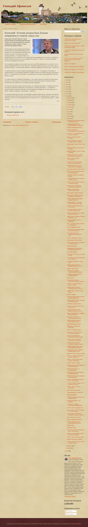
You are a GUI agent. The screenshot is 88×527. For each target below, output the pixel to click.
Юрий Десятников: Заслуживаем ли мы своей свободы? (76, 366)
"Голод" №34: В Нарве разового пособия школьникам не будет (74, 46)
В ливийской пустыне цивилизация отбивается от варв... (75, 121)
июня (68, 111)
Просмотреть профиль (70, 496)
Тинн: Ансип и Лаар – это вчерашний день (73, 369)
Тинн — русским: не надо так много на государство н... (76, 224)
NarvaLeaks (43, 24)
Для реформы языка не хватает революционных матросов (75, 155)
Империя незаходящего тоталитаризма (74, 69)
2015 (67, 86)
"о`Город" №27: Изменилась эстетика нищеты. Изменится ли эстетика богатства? (73, 60)
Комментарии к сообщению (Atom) (19, 125)
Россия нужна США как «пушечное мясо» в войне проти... (75, 430)
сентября (69, 104)
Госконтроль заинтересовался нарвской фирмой (74, 275)
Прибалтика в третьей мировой (72, 43)
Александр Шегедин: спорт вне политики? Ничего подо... (74, 210)
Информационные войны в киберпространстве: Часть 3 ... (75, 265)
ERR (58, 101)
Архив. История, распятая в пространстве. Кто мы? (74, 321)
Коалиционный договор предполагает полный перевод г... (76, 281)
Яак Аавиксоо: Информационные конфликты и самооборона (75, 195)
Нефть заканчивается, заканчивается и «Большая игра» (76, 130)
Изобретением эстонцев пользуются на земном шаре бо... (76, 301)
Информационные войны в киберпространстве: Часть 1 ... (75, 310)
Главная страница (10, 24)
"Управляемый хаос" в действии (75, 392)
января (69, 448)
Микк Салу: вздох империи (73, 390)
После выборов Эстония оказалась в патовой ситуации (76, 182)
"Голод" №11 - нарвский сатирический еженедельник (74, 405)
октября (69, 102)
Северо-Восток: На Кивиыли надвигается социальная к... (74, 186)
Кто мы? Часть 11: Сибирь (73, 363)
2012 (67, 93)
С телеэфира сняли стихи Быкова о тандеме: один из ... (76, 179)
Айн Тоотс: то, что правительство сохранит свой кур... (75, 134)
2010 (67, 451)
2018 (67, 80)
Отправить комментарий (13, 115)
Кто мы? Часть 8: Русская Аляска (75, 437)
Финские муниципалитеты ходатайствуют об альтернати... (75, 124)
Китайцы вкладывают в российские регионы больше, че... (75, 213)
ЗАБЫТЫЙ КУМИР (71, 394)
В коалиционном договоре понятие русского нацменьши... (75, 297)
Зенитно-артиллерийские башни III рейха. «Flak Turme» (75, 380)
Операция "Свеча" (71, 427)
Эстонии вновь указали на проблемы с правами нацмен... (75, 343)
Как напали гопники (72, 246)
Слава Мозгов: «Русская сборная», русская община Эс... (75, 373)
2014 (67, 89)
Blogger (79, 523)
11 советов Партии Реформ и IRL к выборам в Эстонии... (75, 383)
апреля (69, 116)
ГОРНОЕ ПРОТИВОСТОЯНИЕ (74, 127)
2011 (67, 96)
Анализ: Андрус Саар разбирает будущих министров (75, 199)
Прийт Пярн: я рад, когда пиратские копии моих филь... (76, 376)
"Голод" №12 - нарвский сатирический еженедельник (74, 271)
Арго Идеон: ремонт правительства (76, 169)
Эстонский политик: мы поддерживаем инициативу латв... (74, 234)
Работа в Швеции (71, 294)
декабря (69, 98)
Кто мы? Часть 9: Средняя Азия (75, 407)
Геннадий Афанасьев (17, 6)
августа (69, 107)
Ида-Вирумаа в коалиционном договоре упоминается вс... (74, 249)
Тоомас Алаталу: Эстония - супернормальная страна (74, 422)
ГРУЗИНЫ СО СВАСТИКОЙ (74, 303)
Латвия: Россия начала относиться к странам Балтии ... (76, 397)
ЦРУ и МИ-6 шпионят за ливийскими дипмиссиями (74, 317)
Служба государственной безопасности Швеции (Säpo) (75, 336)
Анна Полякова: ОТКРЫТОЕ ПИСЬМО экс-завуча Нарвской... (75, 414)
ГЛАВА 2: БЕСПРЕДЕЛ (70, 63)
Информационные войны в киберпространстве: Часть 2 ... (75, 288)
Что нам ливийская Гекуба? (74, 227)
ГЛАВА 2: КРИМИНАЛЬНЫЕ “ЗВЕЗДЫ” (74, 66)
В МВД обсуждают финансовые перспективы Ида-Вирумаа (75, 347)
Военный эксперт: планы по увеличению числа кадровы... (75, 166)
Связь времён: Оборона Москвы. (75, 192)
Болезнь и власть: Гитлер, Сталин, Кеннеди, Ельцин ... (75, 442)
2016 (67, 84)
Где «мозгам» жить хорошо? (74, 417)
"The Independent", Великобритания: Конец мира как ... (76, 258)
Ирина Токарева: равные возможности (73, 159)
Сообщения (68, 511)
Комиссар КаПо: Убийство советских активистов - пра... (76, 217)
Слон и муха (70, 278)
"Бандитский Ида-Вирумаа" (28, 24)
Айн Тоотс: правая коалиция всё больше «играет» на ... (75, 356)
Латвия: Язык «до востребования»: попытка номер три (75, 172)
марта (68, 118)
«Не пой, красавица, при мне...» (75, 238)
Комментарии (69, 514)
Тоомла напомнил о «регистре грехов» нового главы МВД (74, 203)
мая (68, 114)
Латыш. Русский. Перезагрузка (74, 419)
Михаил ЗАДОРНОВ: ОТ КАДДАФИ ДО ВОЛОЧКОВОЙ (76, 314)
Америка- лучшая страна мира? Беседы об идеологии (75, 360)
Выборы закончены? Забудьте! (74, 439)
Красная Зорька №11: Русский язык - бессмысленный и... (76, 243)
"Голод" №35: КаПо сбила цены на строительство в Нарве (72, 39)
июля (68, 109)
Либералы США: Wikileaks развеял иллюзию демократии (75, 434)
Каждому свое (70, 425)
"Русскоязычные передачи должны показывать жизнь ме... (75, 230)
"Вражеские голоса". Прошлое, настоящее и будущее (74, 332)
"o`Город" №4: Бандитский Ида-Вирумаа (74, 72)
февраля (69, 445)
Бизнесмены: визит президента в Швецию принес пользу (75, 350)
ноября (69, 100)
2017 (67, 82)
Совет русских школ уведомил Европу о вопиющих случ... (74, 162)
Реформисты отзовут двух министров (73, 327)
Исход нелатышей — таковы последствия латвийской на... (75, 141)
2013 (67, 91)
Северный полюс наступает (74, 324)
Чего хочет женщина (72, 252)
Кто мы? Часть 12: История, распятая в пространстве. (74, 340)
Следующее (7, 122)
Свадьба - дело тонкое (72, 268)
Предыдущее (56, 122)
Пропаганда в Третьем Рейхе (74, 240)
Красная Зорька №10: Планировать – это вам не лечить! (76, 410)
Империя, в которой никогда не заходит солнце (74, 284)
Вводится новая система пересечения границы (73, 190)
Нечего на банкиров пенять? (74, 329)
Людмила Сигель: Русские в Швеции (76, 353)
